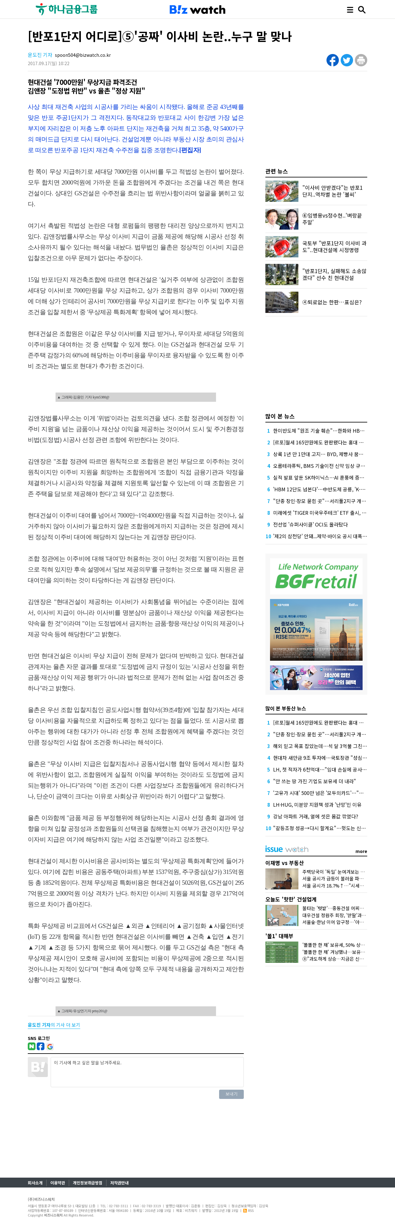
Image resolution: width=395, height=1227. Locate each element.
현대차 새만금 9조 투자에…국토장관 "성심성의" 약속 (329, 757)
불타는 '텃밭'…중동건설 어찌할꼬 (335, 908)
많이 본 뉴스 (280, 416)
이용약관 (57, 1183)
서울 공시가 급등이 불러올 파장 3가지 (339, 878)
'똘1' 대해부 (279, 936)
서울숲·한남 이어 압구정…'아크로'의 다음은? (346, 922)
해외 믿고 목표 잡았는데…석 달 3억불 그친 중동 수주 (328, 746)
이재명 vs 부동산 (284, 863)
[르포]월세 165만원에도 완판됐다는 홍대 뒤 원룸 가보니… (333, 442)
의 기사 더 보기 (54, 1024)
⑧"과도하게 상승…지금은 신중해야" (338, 958)
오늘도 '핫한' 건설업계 (291, 899)
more (361, 851)
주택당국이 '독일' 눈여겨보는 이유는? (339, 871)
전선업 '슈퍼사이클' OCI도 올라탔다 (310, 524)
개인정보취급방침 (87, 1183)
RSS (248, 1210)
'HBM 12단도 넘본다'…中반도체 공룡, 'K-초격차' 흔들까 (332, 489)
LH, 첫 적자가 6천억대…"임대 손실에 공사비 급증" (326, 769)
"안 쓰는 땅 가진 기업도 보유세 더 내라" (314, 781)
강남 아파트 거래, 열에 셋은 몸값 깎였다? (315, 816)
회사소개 (35, 1183)
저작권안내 (119, 1183)
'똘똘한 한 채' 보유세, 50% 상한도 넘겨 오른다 (347, 945)
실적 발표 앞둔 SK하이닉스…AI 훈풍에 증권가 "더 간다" (331, 477)
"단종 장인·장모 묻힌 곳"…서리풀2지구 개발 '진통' (326, 501)
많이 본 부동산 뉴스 (285, 708)
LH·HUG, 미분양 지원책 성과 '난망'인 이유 (317, 804)
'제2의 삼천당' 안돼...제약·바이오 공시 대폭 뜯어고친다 (330, 536)
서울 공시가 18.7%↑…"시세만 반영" (339, 885)
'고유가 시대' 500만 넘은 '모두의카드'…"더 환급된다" (329, 793)
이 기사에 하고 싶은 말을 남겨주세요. (147, 1072)
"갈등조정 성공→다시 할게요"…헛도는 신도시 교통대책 (331, 828)
